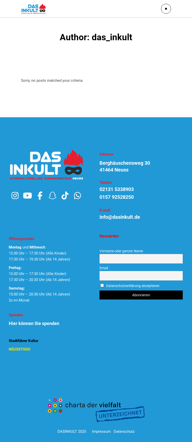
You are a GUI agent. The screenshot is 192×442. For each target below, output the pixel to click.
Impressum (101, 431)
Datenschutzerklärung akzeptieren (133, 286)
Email (104, 268)
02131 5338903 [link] (117, 189)
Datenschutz (124, 431)
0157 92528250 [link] (117, 197)
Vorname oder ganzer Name (121, 251)
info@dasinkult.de (120, 217)
